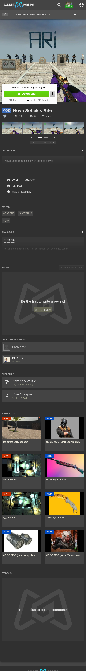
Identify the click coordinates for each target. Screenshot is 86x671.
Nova (6, 220)
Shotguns (25, 213)
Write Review (43, 310)
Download (27, 93)
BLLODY (17, 358)
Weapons (8, 213)
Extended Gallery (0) (43, 143)
